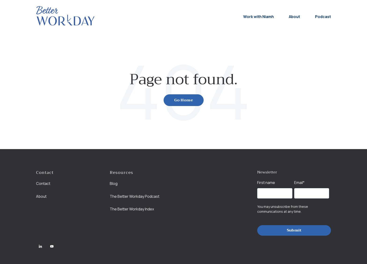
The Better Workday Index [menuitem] (132, 209)
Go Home (183, 100)
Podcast (323, 16)
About (294, 16)
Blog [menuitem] (113, 183)
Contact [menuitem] (43, 183)
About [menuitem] (41, 196)
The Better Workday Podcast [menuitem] (134, 196)
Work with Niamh (258, 16)
